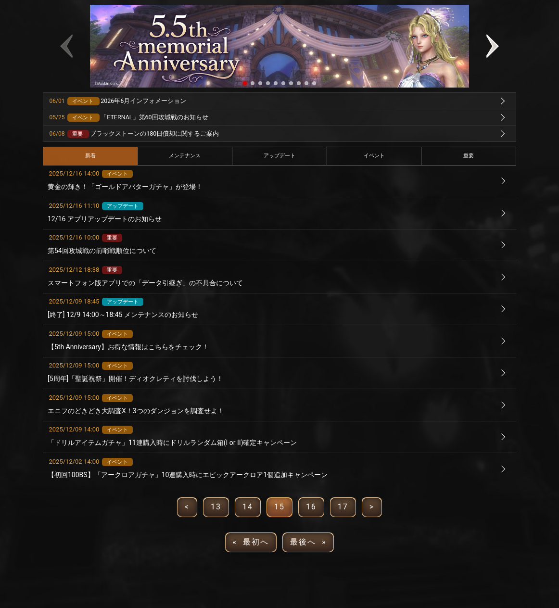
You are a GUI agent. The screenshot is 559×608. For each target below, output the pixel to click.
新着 (90, 155)
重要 (468, 155)
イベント (374, 155)
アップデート (279, 155)
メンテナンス (185, 155)
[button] (245, 83)
